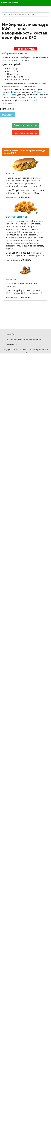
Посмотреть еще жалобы (25, 133)
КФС (26, 53)
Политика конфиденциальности (24, 339)
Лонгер (10, 173)
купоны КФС (22, 97)
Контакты (12, 344)
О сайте (11, 334)
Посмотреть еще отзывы (25, 125)
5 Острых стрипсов (16, 217)
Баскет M (11, 279)
